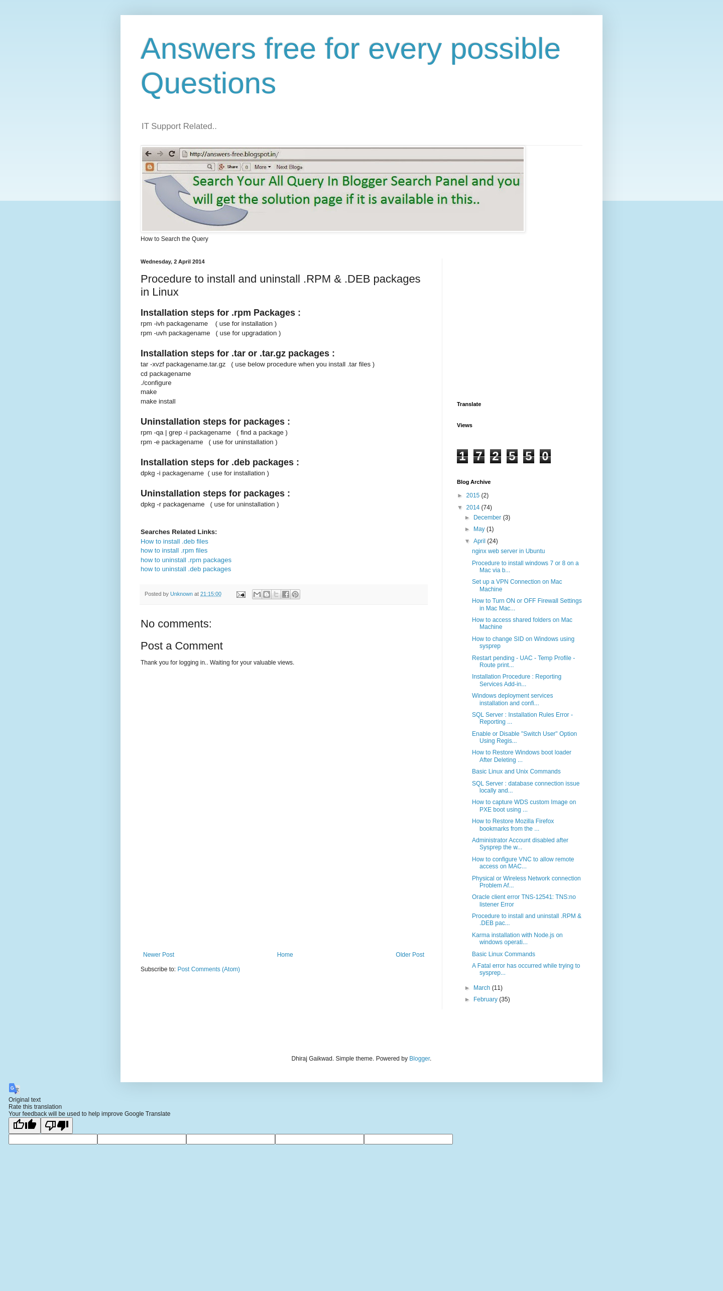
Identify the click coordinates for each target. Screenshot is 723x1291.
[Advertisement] (323, 916)
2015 (473, 495)
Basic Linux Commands (503, 954)
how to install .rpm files (174, 550)
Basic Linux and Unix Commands (516, 771)
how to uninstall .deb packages (186, 569)
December (488, 517)
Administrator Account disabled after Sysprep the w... (520, 844)
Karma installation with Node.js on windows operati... (517, 939)
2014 (473, 507)
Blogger (419, 1058)
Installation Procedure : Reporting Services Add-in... (516, 680)
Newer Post (158, 954)
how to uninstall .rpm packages (186, 560)
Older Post (410, 954)
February (486, 999)
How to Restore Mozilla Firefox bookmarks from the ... (513, 825)
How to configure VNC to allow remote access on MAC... (523, 863)
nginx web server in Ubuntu (508, 551)
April (480, 541)
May (480, 529)
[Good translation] (25, 1125)
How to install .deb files (174, 541)
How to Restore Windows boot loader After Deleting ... (521, 756)
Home (285, 954)
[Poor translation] (57, 1125)
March (482, 987)
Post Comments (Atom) (208, 969)
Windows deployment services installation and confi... (512, 699)
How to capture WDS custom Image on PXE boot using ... (524, 806)
